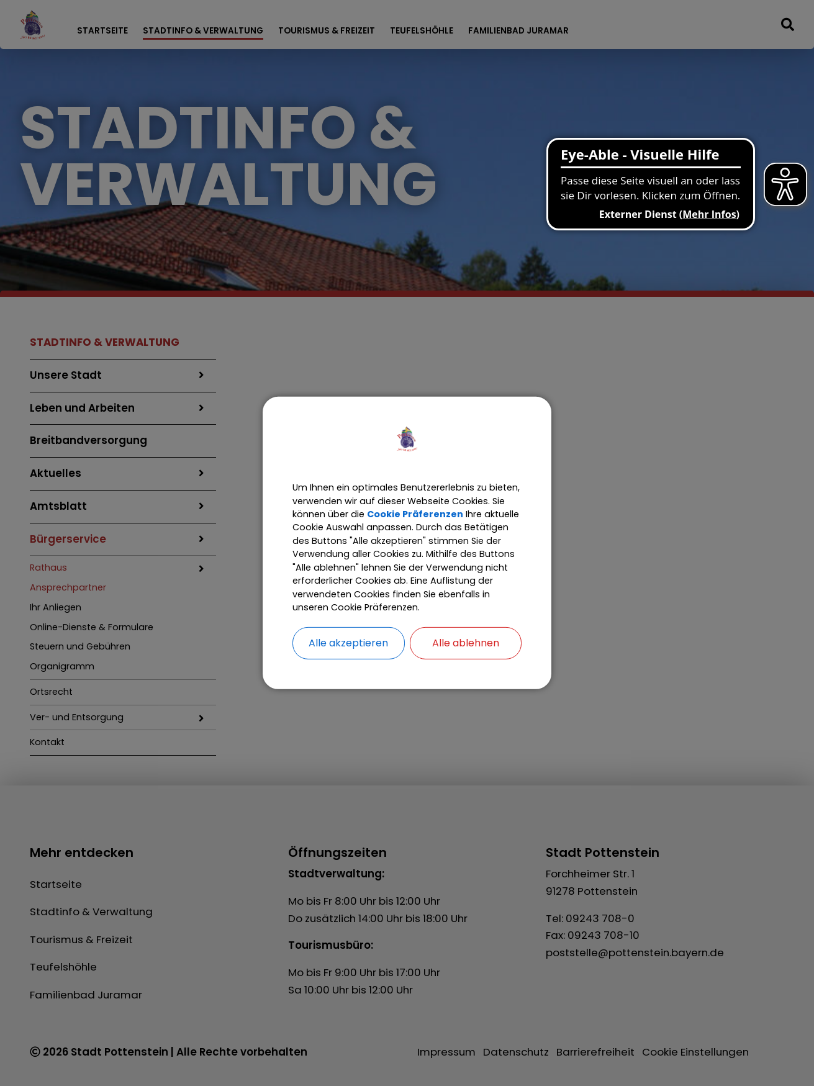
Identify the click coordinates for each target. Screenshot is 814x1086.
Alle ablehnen (465, 665)
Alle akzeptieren (348, 665)
